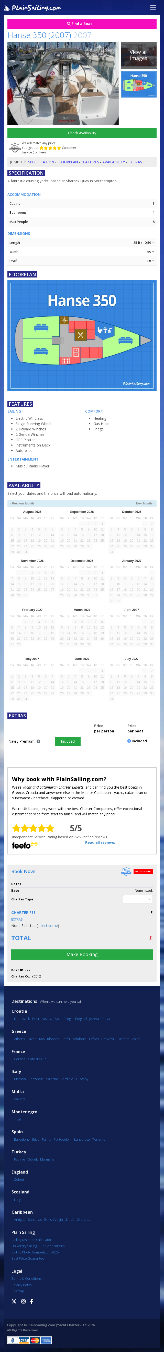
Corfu (65, 1038)
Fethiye (19, 1159)
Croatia (19, 1011)
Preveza (107, 1038)
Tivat (17, 1119)
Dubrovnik (22, 1018)
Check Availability (82, 132)
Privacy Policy (22, 1285)
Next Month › (145, 503)
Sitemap (18, 1291)
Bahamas (35, 1219)
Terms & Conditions (26, 1278)
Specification (41, 162)
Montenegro (24, 1111)
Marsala (20, 1079)
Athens (19, 1038)
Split (58, 1018)
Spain (17, 1131)
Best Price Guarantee (28, 1258)
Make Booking (82, 954)
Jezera (94, 1018)
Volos (136, 1038)
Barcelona (22, 1139)
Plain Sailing (23, 1232)
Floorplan (68, 162)
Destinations (24, 1001)
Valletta (19, 1099)
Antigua (19, 1219)
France (18, 1051)
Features (90, 162)
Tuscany (82, 1079)
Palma (46, 1139)
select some (48, 925)
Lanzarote (82, 1139)
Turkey (19, 1152)
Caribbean (22, 1212)
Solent (19, 1179)
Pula (35, 1018)
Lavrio (32, 1038)
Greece (19, 1031)
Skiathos (122, 1038)
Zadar (106, 1018)
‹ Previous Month (22, 503)
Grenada (83, 1219)
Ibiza (35, 1139)
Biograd (81, 1018)
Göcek (33, 1159)
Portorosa (35, 1079)
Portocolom (63, 1139)
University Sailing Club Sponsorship (38, 1246)
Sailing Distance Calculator (31, 1239)
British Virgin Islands (59, 1219)
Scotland (20, 1192)
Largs (18, 1199)
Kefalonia (79, 1038)
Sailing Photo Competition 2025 (35, 1252)
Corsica (19, 1059)
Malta (18, 1091)
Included (68, 741)
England (20, 1172)
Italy (16, 1071)
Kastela (46, 1018)
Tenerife (98, 1139)
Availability (113, 162)
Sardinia (67, 1079)
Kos (42, 1038)
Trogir (68, 1018)
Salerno (52, 1079)
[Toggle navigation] (153, 8)
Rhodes (53, 1038)
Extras (135, 162)
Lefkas (94, 1038)
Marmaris (47, 1159)
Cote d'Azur (37, 1059)
